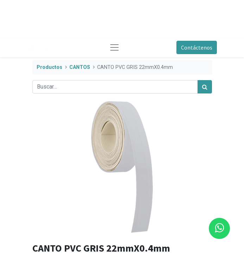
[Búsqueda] (205, 86)
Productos (49, 67)
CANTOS (79, 67)
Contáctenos (196, 47)
